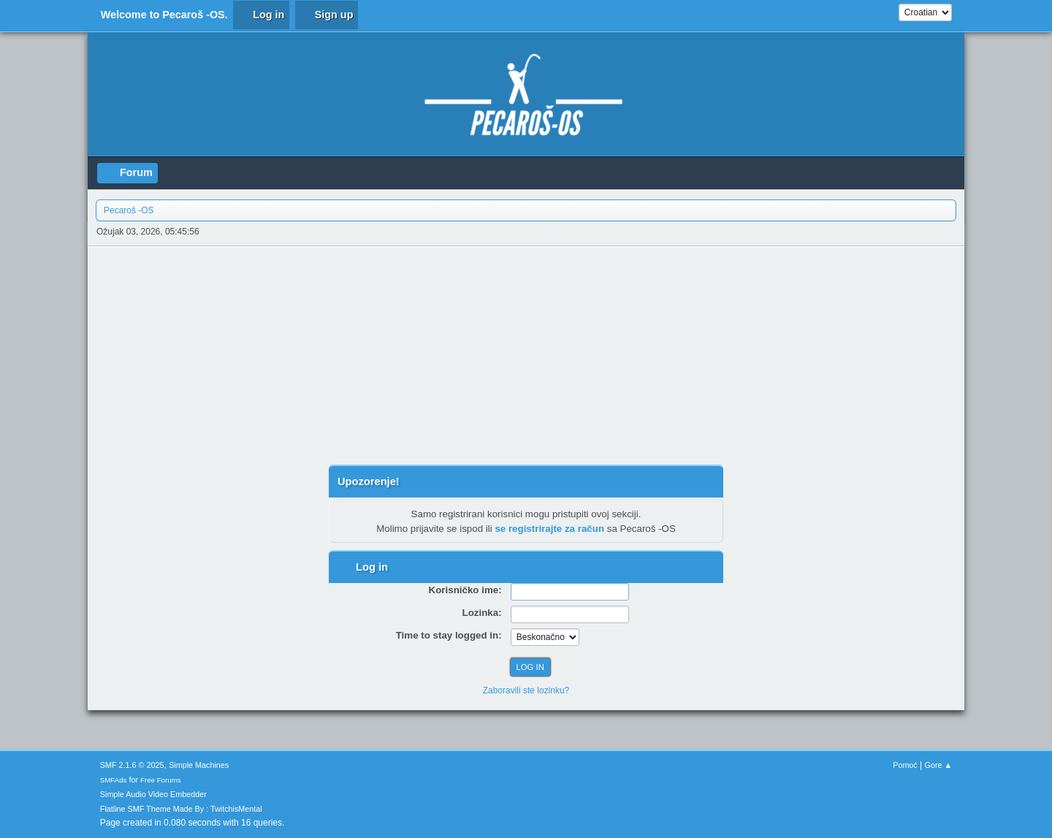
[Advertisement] (526, 356)
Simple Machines (199, 765)
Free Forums (160, 780)
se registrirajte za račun (549, 528)
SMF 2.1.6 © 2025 (132, 765)
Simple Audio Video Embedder (153, 794)
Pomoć (905, 765)
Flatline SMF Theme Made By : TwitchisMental (181, 808)
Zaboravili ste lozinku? (526, 690)
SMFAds (113, 780)
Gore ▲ (939, 765)
